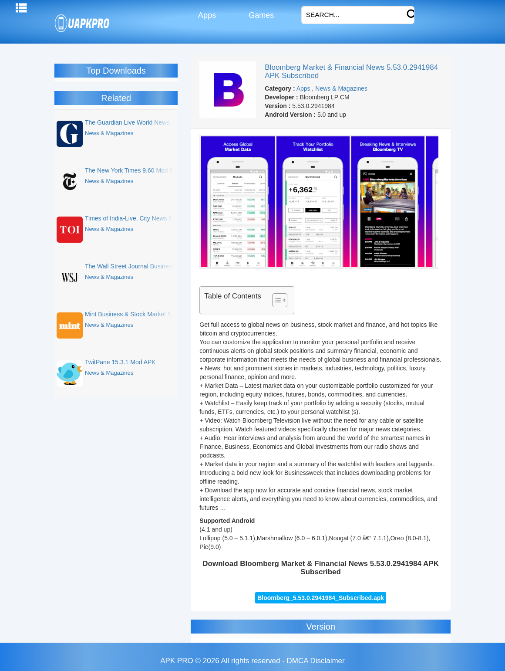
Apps (206, 15)
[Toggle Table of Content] (275, 300)
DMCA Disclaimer (316, 661)
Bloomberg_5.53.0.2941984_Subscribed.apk (320, 597)
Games (260, 15)
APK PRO (176, 661)
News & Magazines (341, 88)
